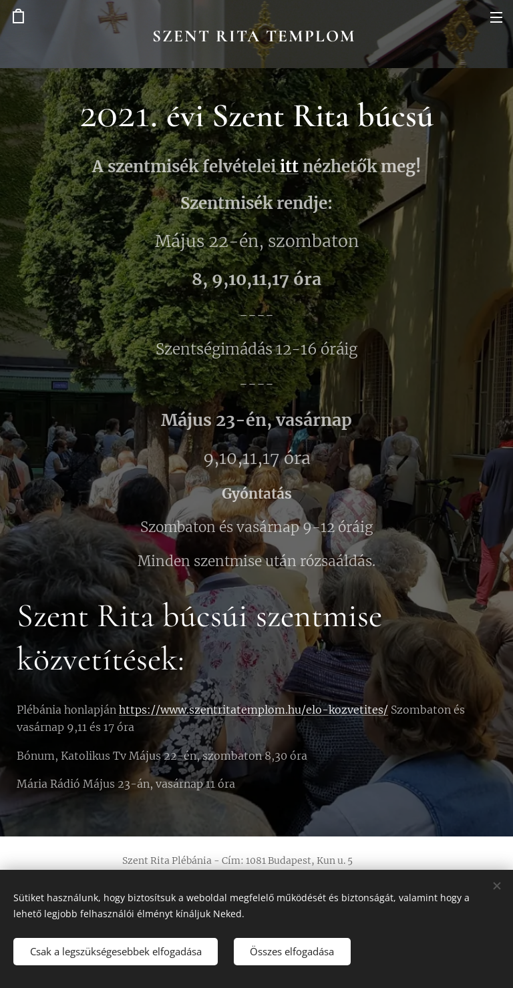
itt (287, 166)
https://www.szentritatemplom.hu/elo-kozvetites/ (253, 709)
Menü (496, 17)
